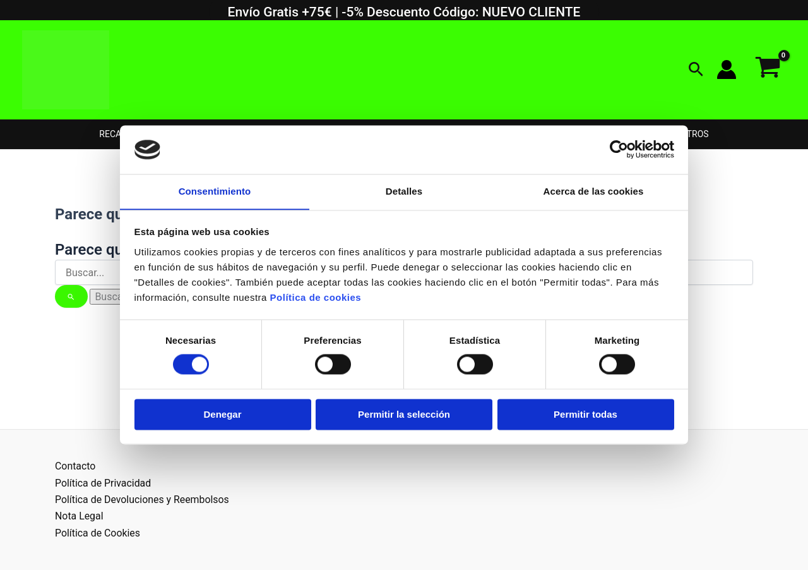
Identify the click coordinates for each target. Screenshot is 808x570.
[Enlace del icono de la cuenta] (726, 69)
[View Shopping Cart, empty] (767, 70)
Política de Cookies (98, 533)
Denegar (222, 414)
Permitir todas (585, 414)
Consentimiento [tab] (215, 191)
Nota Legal (79, 516)
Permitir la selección (404, 414)
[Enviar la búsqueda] (71, 296)
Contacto (75, 466)
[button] (696, 70)
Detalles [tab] (404, 191)
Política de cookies (316, 298)
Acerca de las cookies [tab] (594, 191)
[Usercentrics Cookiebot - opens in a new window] (619, 149)
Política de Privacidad (103, 483)
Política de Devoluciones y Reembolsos (142, 500)
